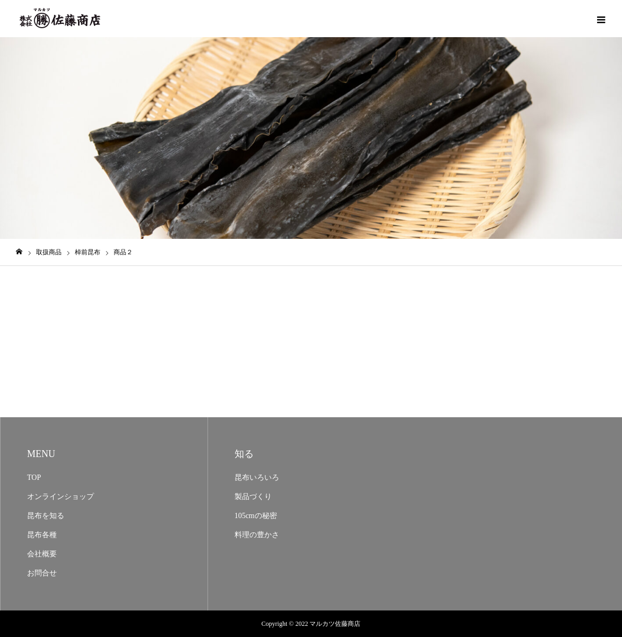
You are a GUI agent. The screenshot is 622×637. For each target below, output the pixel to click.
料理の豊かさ (257, 535)
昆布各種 (42, 535)
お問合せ (42, 573)
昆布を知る (45, 516)
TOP (34, 477)
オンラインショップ (60, 497)
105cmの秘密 (256, 516)
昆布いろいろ (257, 477)
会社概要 (42, 554)
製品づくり (253, 497)
